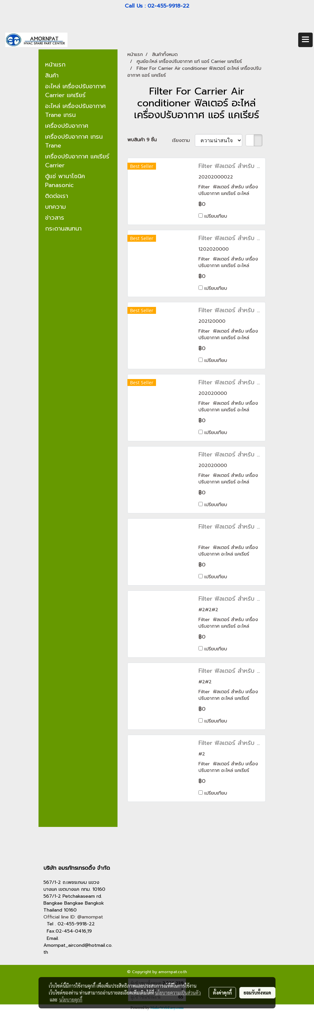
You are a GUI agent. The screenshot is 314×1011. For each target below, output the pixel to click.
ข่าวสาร (54, 217)
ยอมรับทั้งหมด (257, 993)
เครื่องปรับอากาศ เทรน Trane (74, 141)
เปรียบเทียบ (215, 216)
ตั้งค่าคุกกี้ (222, 993)
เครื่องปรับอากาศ (66, 125)
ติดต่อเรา (56, 196)
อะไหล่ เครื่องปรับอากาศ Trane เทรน (75, 110)
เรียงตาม (183, 140)
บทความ (55, 206)
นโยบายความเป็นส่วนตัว (178, 993)
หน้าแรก (55, 64)
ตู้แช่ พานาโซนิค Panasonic (65, 181)
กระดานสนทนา (63, 228)
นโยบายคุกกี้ (70, 999)
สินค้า (52, 75)
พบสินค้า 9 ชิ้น (142, 139)
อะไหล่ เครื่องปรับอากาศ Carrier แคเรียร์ (75, 91)
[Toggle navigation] (305, 40)
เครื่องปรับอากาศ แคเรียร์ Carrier (77, 161)
